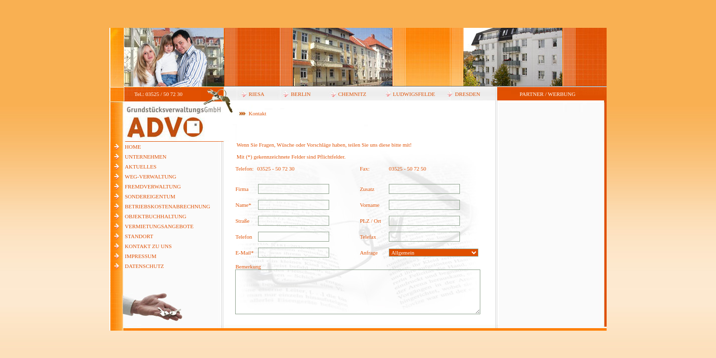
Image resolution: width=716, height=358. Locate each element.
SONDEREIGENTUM (150, 196)
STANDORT (139, 236)
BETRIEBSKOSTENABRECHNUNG (167, 206)
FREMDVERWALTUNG (153, 186)
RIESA (257, 94)
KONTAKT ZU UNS (148, 246)
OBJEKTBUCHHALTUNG (155, 216)
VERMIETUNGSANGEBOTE (159, 226)
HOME (133, 147)
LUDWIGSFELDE (414, 94)
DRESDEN (467, 94)
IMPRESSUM (141, 256)
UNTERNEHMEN (146, 157)
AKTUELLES (141, 167)
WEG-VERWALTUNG (150, 176)
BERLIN (301, 94)
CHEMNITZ (352, 94)
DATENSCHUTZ (144, 266)
